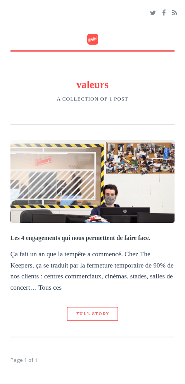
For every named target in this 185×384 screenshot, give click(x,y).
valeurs (92, 84)
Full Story (92, 313)
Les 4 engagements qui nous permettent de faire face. (80, 238)
